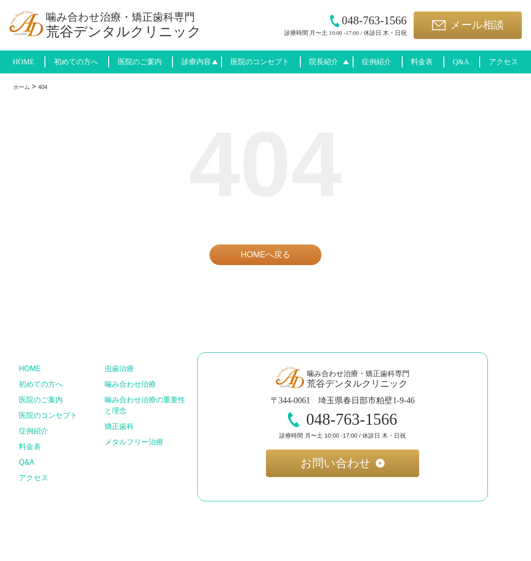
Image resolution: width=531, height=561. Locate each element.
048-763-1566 (368, 20)
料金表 (422, 62)
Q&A (461, 62)
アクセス (503, 62)
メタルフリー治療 (134, 442)
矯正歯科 (119, 426)
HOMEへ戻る (265, 254)
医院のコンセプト (260, 62)
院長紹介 (323, 62)
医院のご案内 (140, 62)
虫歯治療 (119, 368)
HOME (23, 62)
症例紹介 (376, 62)
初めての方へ (76, 62)
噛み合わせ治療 (130, 384)
